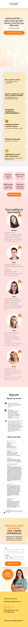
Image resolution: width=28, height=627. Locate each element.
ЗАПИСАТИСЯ (13, 563)
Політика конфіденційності (13, 620)
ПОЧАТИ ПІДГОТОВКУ (14, 28)
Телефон (7, 555)
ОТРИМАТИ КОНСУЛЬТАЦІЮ (14, 32)
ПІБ (6, 548)
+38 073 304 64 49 (10, 599)
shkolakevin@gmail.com (12, 601)
